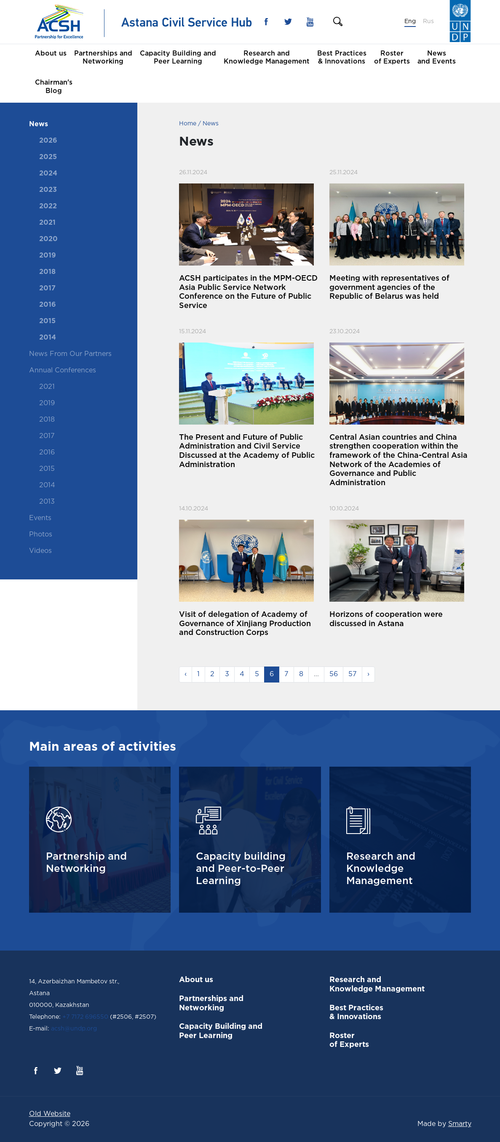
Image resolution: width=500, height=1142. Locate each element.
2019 (47, 255)
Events (40, 518)
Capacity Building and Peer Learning (178, 57)
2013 (47, 502)
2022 (48, 206)
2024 (48, 173)
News (38, 124)
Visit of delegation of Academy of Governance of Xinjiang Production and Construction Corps (245, 623)
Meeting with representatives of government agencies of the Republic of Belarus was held (389, 287)
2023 (48, 190)
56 (333, 674)
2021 (47, 223)
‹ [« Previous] (185, 674)
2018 (47, 272)
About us (51, 53)
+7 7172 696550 (85, 1017)
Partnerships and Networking (103, 57)
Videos (40, 551)
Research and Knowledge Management (267, 57)
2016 (47, 305)
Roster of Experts (392, 57)
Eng (410, 21)
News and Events (436, 57)
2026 (48, 141)
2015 (47, 321)
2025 (48, 157)
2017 (47, 288)
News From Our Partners (70, 354)
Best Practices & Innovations (341, 57)
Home (187, 123)
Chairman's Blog (53, 87)
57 (352, 674)
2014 (47, 338)
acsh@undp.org (73, 1028)
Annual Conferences (62, 370)
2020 (48, 239)
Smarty (459, 1124)
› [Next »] (368, 674)
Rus (428, 21)
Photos (40, 534)
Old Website (49, 1114)
